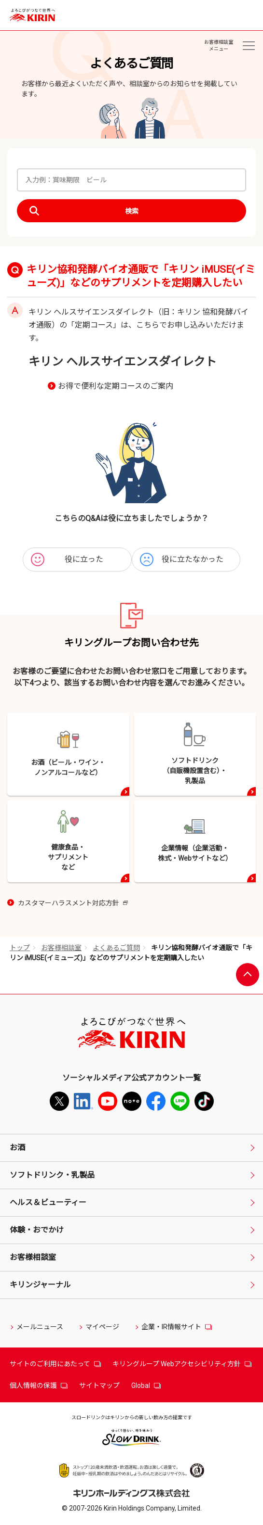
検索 (131, 211)
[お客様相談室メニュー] (248, 45)
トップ (20, 948)
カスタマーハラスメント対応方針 (73, 903)
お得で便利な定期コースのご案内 (115, 386)
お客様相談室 (61, 948)
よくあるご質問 (116, 948)
